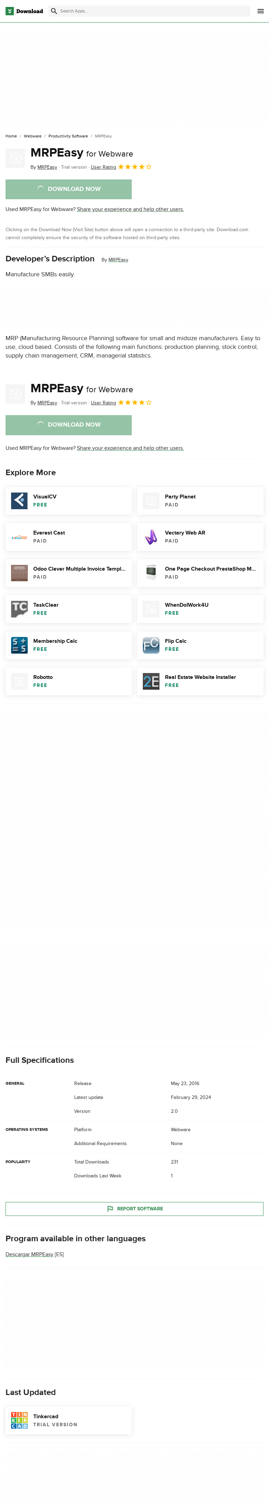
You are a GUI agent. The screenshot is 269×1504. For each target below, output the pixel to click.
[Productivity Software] (68, 136)
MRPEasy (82, 152)
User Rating (121, 166)
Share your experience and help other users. (130, 209)
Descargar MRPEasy (29, 1254)
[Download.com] (24, 11)
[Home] (11, 136)
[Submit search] (54, 11)
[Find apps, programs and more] (149, 11)
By (44, 167)
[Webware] (33, 136)
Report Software (134, 1208)
